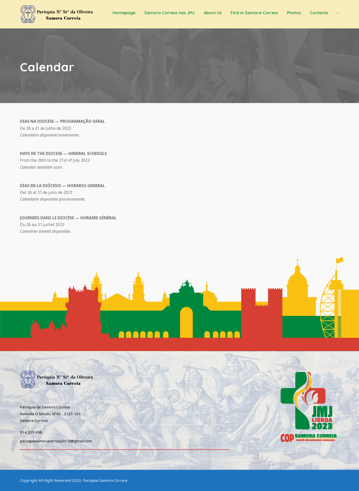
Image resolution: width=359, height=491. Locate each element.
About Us (213, 12)
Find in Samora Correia (254, 12)
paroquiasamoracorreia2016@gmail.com (56, 440)
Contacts (319, 12)
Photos (294, 12)
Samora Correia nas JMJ (169, 12)
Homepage (124, 12)
